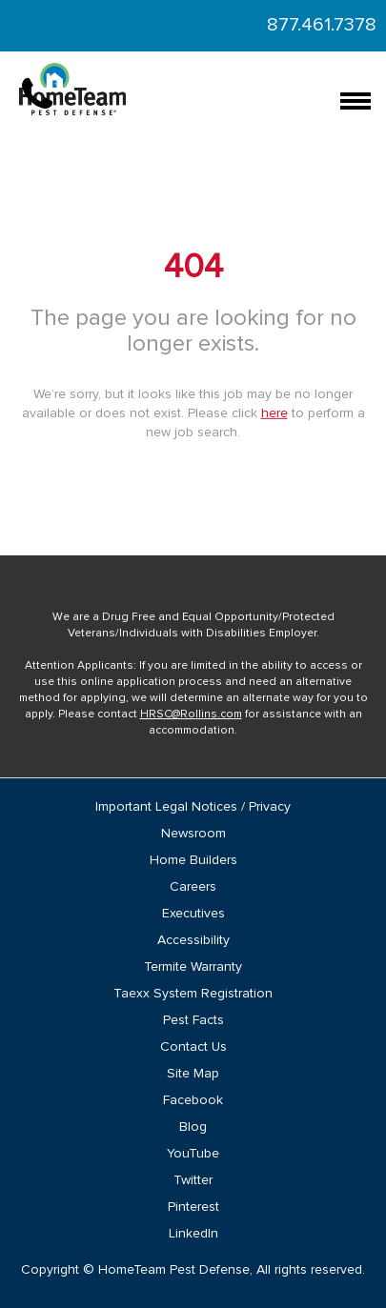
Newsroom (193, 833)
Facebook (193, 1100)
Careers (193, 887)
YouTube (193, 1153)
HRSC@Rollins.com (191, 714)
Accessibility (193, 940)
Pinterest (193, 1207)
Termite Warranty (193, 967)
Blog (193, 1127)
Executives (193, 913)
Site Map (193, 1073)
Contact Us (193, 1047)
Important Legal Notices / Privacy (193, 807)
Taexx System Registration (193, 993)
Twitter (193, 1180)
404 (193, 268)
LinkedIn (193, 1233)
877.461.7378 (321, 24)
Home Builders (193, 860)
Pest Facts (193, 1020)
